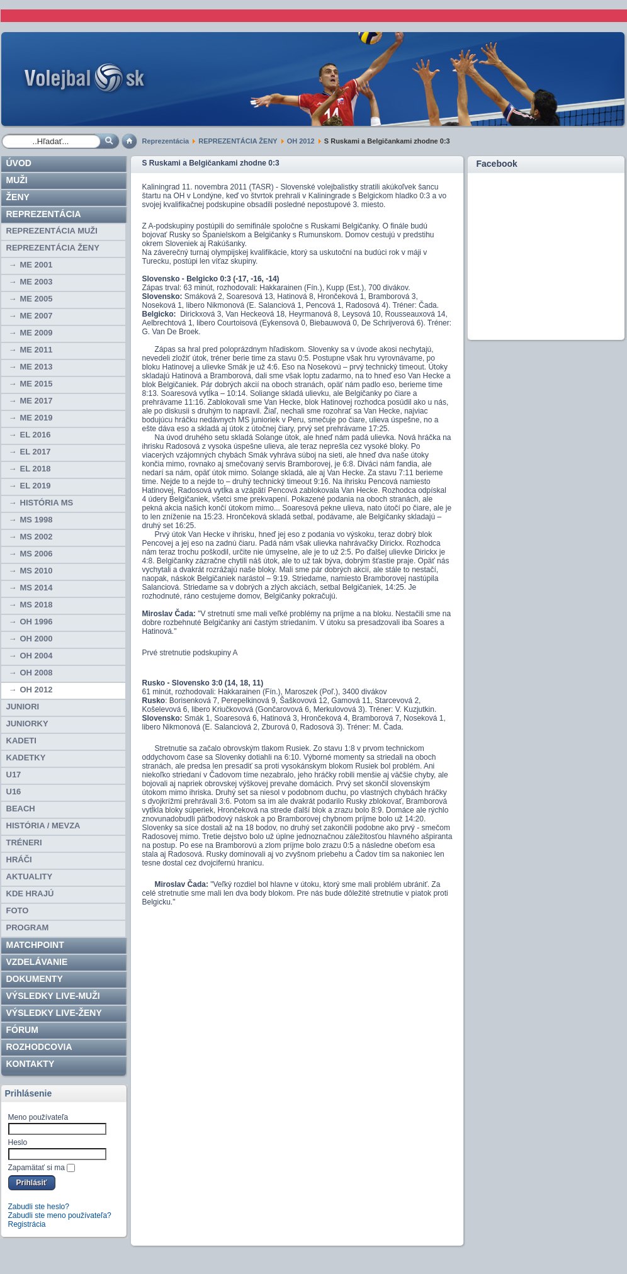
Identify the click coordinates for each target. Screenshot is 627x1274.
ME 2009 (36, 332)
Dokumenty (34, 979)
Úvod (18, 163)
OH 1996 (36, 621)
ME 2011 (36, 349)
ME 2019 (36, 417)
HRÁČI (19, 859)
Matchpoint (35, 945)
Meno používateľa (38, 1117)
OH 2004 (36, 655)
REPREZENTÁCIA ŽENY (237, 141)
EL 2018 (35, 468)
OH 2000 (36, 638)
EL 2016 (35, 434)
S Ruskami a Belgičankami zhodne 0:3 (211, 163)
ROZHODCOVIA (39, 1047)
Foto (17, 910)
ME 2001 (36, 264)
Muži (17, 180)
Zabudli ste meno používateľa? (59, 1215)
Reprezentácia (165, 141)
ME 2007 (36, 315)
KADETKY (26, 757)
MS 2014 (36, 587)
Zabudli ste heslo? (38, 1206)
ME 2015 (36, 383)
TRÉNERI (24, 842)
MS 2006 (36, 553)
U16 (13, 791)
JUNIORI (23, 706)
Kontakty (30, 1064)
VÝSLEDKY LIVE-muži (53, 996)
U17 (13, 774)
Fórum (22, 1030)
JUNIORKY (27, 723)
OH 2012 (301, 141)
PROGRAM (27, 927)
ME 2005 (36, 298)
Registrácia (27, 1224)
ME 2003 (36, 281)
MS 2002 (36, 536)
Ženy (18, 197)
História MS (47, 502)
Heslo (18, 1142)
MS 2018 (36, 604)
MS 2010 (36, 570)
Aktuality (29, 876)
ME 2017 (36, 400)
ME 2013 (36, 366)
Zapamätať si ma (36, 1167)
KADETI (21, 740)
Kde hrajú (30, 893)
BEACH (20, 808)
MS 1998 (36, 519)
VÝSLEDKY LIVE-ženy (54, 1013)
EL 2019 (35, 485)
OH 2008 (36, 672)
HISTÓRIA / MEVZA (43, 825)
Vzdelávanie (37, 962)
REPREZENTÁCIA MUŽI (52, 230)
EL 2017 (35, 451)
